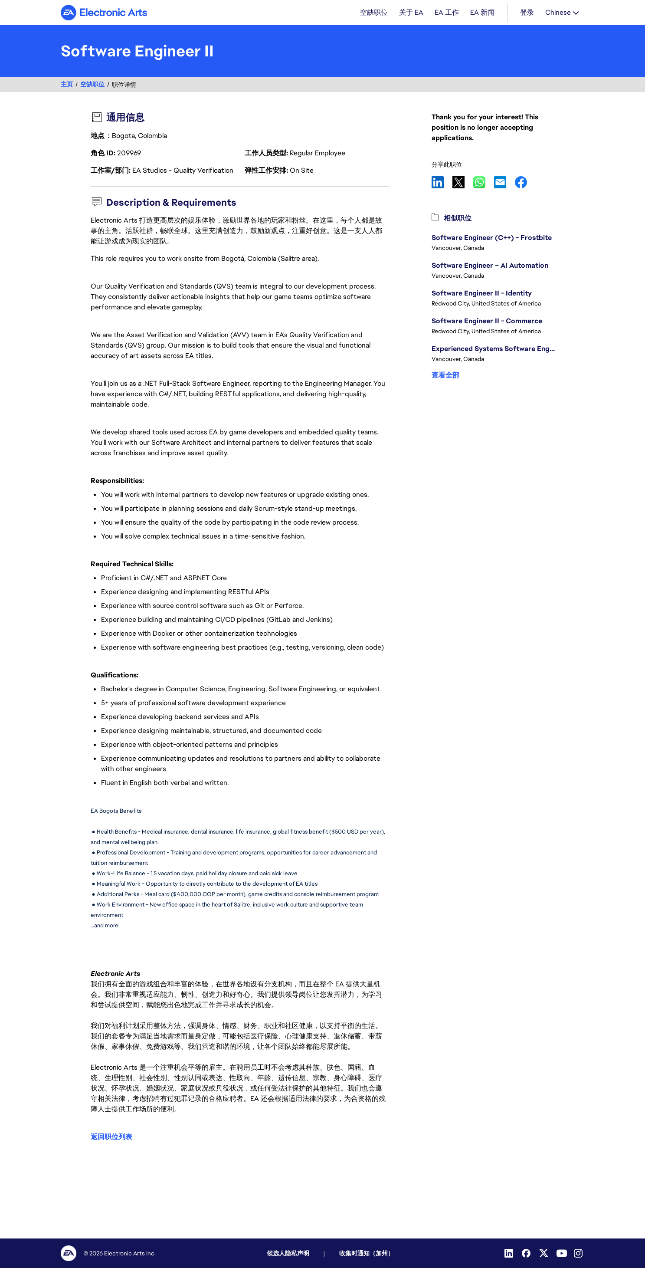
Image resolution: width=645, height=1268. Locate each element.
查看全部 (445, 376)
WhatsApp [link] (483, 183)
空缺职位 (92, 85)
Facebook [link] (525, 183)
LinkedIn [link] (442, 183)
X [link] (462, 183)
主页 (67, 85)
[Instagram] (579, 1253)
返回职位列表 (111, 1137)
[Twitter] (544, 1253)
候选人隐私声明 (288, 1253)
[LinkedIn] (509, 1253)
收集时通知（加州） (366, 1253)
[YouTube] (562, 1253)
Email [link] (504, 183)
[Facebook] (527, 1253)
